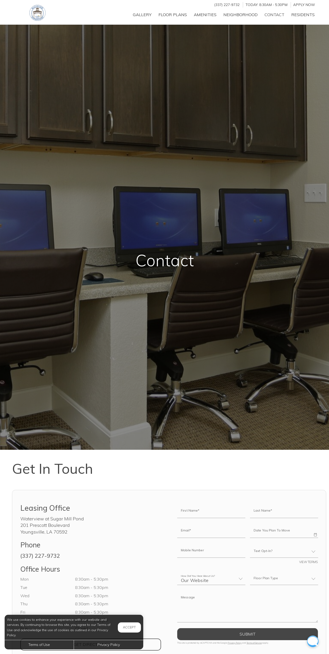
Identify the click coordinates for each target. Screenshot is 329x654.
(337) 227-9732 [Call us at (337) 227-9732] (227, 5)
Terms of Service (254, 643)
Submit (248, 634)
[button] (315, 531)
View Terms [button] (308, 562)
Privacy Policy (235, 643)
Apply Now (304, 5)
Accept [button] (129, 627)
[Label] (247, 607)
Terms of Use (39, 644)
